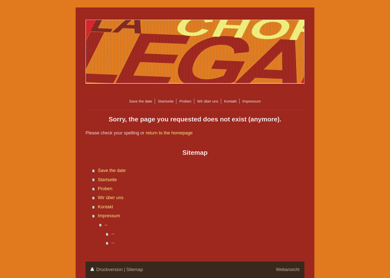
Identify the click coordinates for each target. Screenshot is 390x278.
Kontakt (105, 206)
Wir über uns (110, 197)
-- (105, 224)
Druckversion (107, 269)
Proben (105, 188)
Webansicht (287, 269)
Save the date (112, 170)
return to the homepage (169, 132)
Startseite (107, 179)
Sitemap (134, 269)
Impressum (109, 215)
